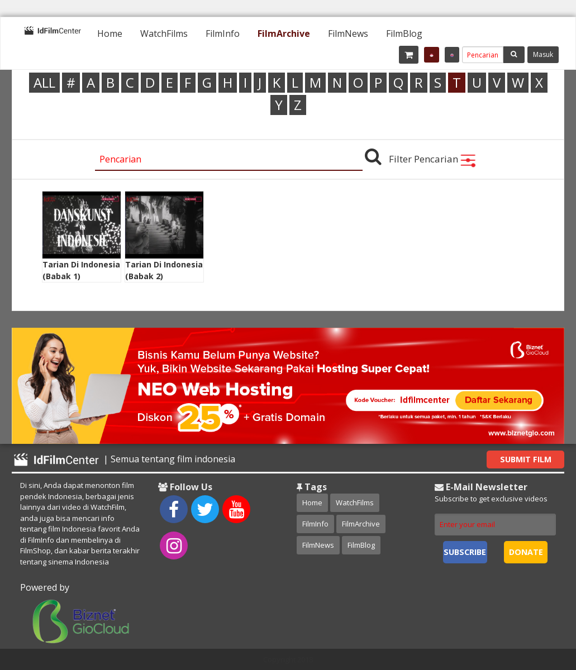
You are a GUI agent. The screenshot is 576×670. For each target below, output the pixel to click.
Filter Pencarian (433, 158)
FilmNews (348, 33)
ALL (44, 82)
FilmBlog (404, 33)
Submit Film (525, 459)
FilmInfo (223, 33)
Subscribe (465, 552)
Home (109, 33)
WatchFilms (164, 33)
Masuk (543, 54)
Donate (526, 552)
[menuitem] (109, 33)
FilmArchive (284, 33)
